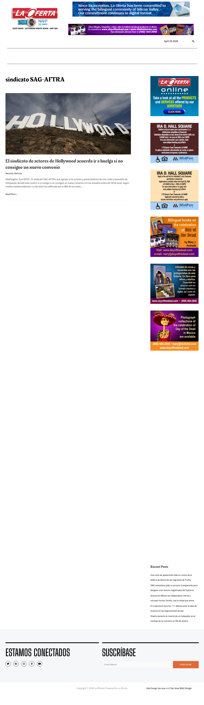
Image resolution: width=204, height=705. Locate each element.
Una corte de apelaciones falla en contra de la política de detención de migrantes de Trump (173, 577)
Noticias (19, 173)
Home (12, 56)
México (75, 56)
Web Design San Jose (156, 698)
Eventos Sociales (147, 56)
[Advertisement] (174, 405)
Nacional (38, 56)
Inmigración (90, 56)
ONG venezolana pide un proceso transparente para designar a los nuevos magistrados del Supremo (174, 590)
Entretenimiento (124, 56)
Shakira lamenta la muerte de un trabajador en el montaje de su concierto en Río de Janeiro (174, 628)
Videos (164, 56)
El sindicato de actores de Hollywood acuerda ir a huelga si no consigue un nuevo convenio (64, 164)
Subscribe (186, 674)
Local (23, 56)
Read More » (12, 194)
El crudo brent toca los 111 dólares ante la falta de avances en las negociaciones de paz (174, 618)
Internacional (57, 56)
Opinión (105, 56)
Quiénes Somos (182, 56)
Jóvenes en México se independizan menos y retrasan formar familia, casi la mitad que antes (173, 605)
